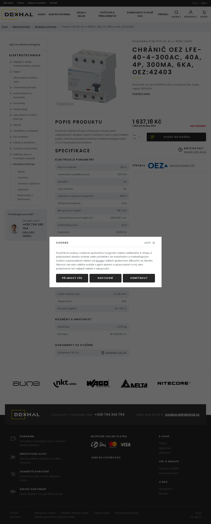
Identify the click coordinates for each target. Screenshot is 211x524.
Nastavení (105, 278)
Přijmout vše (72, 278)
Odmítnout (139, 278)
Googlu (100, 260)
